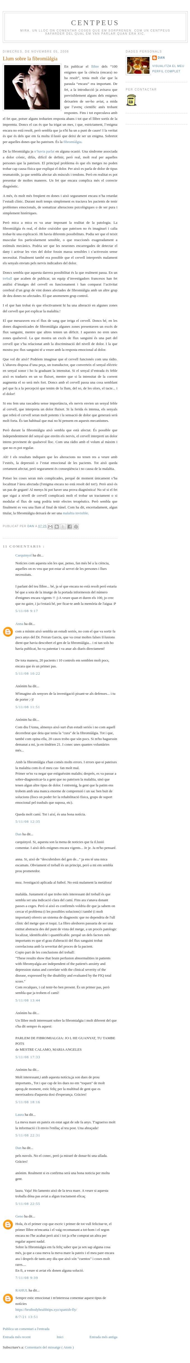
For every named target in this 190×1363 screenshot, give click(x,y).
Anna (19, 624)
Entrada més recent (17, 1337)
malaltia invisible (75, 513)
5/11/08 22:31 (27, 1135)
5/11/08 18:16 (27, 1102)
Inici (60, 1337)
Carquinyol (24, 555)
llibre (96, 66)
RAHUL (22, 1290)
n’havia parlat (45, 151)
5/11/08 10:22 (27, 673)
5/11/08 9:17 (26, 611)
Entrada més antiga (103, 1337)
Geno (19, 1216)
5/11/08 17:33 (27, 1057)
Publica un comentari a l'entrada (26, 1329)
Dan (31, 526)
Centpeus (95, 23)
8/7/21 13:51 (26, 1317)
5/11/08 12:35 (27, 821)
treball (8, 278)
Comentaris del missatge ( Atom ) (49, 1347)
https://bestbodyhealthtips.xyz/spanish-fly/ (46, 1309)
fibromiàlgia (72, 142)
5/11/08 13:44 (27, 1000)
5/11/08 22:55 (27, 1204)
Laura (20, 1114)
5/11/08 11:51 (27, 707)
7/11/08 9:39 (26, 1278)
